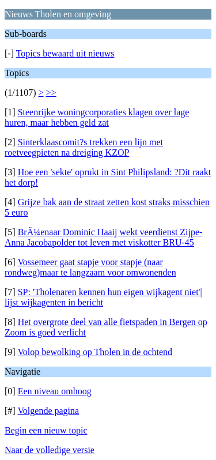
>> (51, 92)
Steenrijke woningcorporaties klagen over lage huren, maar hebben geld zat (97, 117)
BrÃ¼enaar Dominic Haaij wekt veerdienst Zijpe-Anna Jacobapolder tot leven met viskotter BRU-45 (103, 237)
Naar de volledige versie (49, 450)
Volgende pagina (48, 411)
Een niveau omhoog (55, 391)
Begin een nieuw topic (46, 430)
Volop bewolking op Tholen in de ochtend (94, 352)
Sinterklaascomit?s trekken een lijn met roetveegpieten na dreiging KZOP (84, 147)
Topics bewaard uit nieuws (65, 53)
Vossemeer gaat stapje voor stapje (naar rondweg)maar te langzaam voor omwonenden (90, 267)
